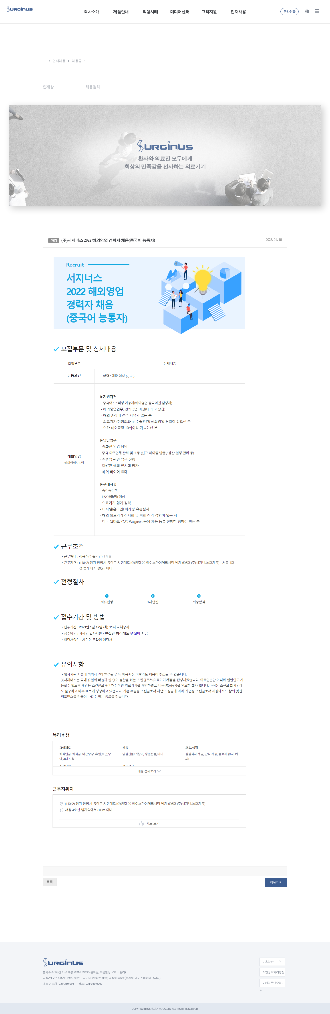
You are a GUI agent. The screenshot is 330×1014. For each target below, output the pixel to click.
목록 (49, 880)
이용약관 (269, 958)
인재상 (48, 86)
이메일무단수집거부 (269, 981)
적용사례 (150, 11)
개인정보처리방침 (269, 970)
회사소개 (91, 11)
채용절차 (101, 86)
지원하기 (276, 881)
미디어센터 (179, 11)
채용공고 (73, 86)
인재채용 (238, 11)
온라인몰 (289, 11)
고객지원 (209, 11)
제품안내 (121, 11)
